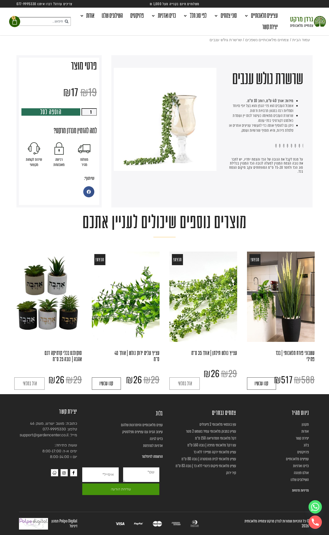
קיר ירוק (231, 473)
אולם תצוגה (301, 473)
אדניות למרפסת (153, 445)
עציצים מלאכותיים (261, 15)
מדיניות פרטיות (300, 490)
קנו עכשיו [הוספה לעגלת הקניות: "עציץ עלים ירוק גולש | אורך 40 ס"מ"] (106, 384)
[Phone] (315, 522)
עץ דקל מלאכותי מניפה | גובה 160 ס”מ (211, 445)
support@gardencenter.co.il (44, 435)
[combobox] (43, 21)
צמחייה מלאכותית (301, 25)
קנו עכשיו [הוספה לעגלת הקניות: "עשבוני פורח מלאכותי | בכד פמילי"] (261, 384)
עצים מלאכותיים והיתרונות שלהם (142, 425)
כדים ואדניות (163, 15)
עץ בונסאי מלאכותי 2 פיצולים (217, 424)
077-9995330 (54, 429)
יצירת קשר (270, 27)
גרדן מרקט (301, 19)
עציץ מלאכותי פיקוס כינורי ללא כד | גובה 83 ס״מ (206, 466)
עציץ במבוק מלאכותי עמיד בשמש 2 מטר (211, 431)
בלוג (306, 445)
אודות (87, 15)
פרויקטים (137, 15)
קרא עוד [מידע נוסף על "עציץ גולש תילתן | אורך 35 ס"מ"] (184, 383)
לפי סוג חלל (195, 15)
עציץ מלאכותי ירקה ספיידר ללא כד (215, 452)
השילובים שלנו (112, 15)
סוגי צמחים (225, 15)
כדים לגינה (156, 439)
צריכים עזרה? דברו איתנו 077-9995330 (44, 4)
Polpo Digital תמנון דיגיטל (64, 523)
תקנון (305, 424)
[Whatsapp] (315, 507)
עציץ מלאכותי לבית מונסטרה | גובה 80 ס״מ (208, 459)
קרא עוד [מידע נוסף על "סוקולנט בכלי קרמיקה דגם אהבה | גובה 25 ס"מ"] (29, 383)
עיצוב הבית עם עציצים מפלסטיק (142, 432)
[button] (88, 191)
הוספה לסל (51, 112)
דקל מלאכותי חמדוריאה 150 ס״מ (215, 438)
